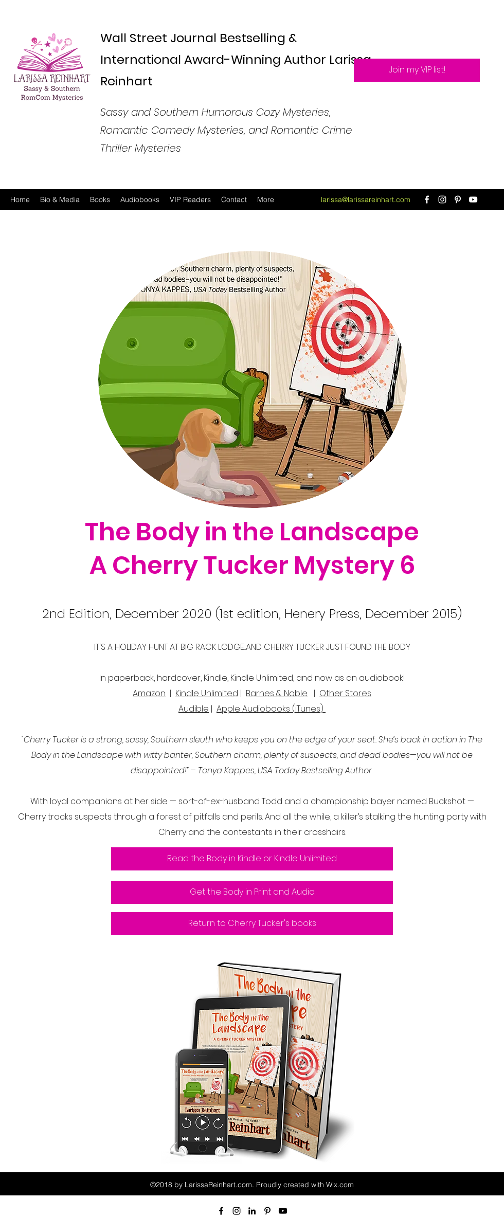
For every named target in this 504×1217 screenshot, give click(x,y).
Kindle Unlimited (206, 693)
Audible (193, 709)
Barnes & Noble (277, 693)
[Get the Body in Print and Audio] (252, 892)
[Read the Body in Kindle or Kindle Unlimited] (252, 858)
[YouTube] (473, 199)
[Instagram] (442, 199)
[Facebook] (427, 199)
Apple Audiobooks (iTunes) (271, 709)
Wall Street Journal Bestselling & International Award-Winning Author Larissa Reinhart (235, 59)
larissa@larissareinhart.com (365, 199)
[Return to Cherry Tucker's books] (252, 923)
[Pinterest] (458, 199)
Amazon (149, 693)
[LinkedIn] (252, 1211)
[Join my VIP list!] (417, 70)
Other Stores (345, 693)
